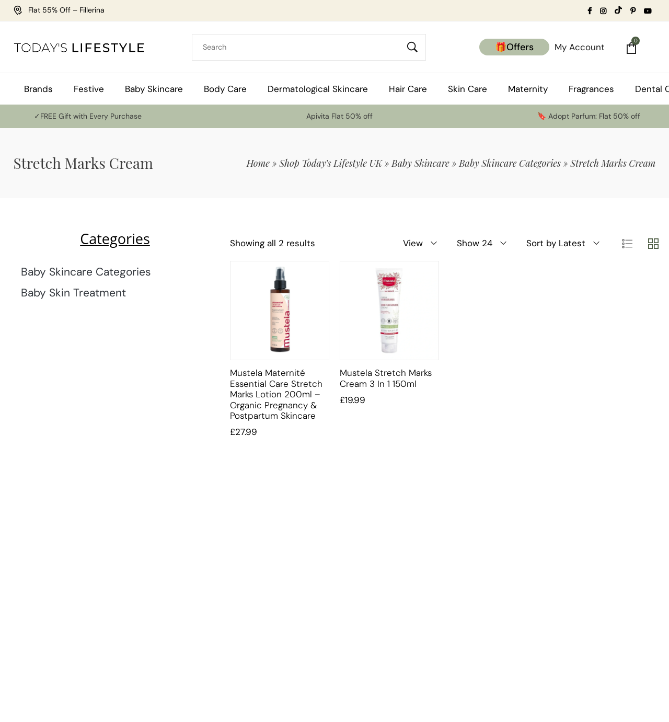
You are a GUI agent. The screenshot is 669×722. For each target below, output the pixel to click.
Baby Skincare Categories (510, 163)
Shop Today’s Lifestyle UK (330, 163)
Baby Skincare (420, 163)
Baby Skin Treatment (73, 292)
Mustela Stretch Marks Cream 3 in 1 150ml (386, 378)
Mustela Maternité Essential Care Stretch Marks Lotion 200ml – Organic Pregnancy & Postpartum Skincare (276, 394)
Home (258, 163)
